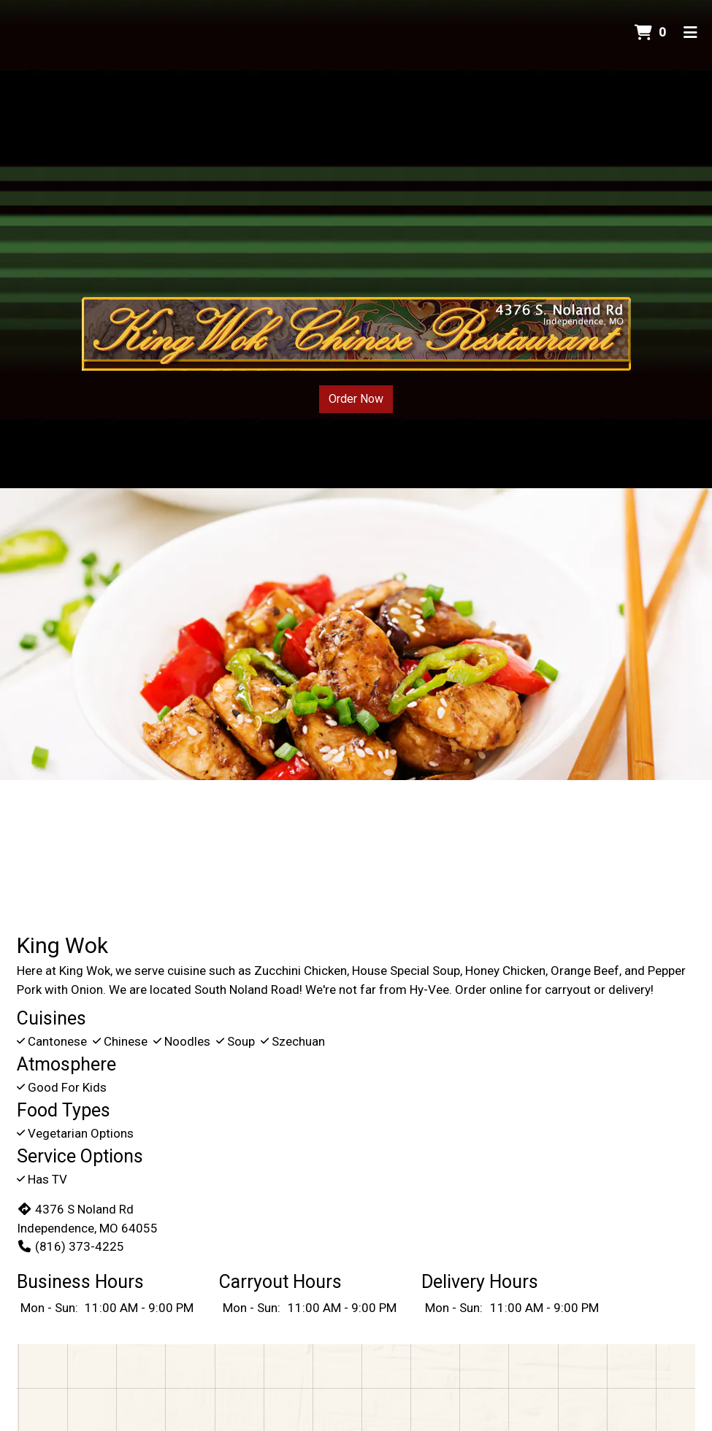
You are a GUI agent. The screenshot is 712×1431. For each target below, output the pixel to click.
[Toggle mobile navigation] (690, 32)
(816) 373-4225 (70, 1246)
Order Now (356, 399)
